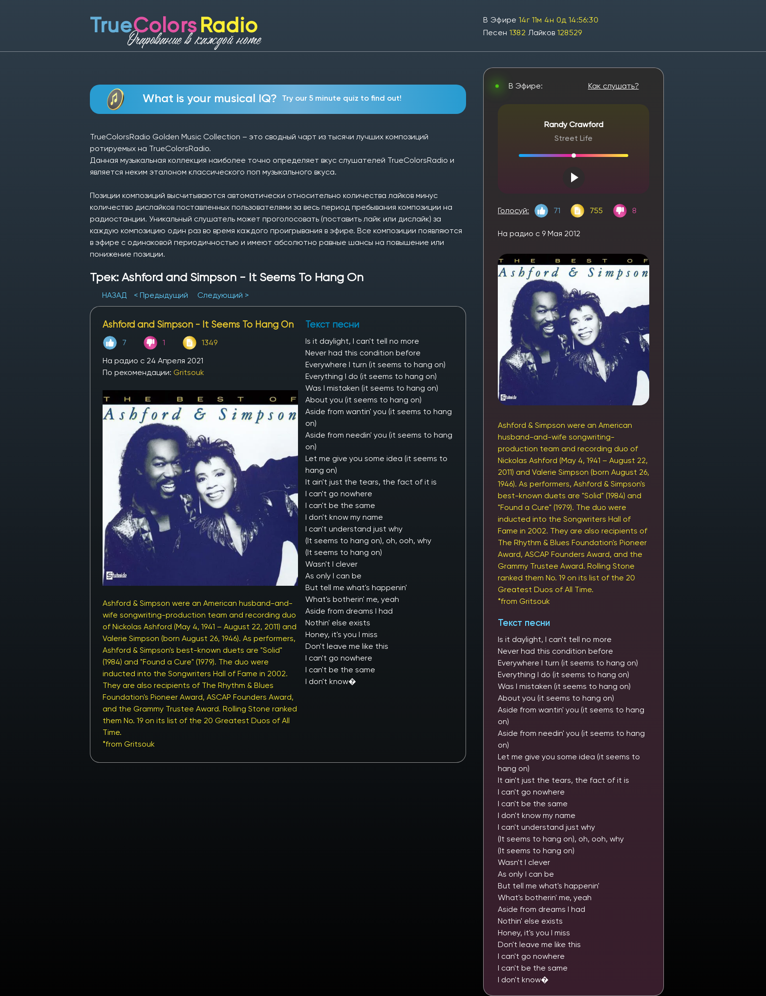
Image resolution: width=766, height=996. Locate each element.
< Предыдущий (161, 295)
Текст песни (524, 622)
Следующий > (223, 295)
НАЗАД (115, 295)
